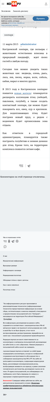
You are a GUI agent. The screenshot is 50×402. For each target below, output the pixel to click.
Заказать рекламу (20, 11)
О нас (5, 256)
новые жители (22, 93)
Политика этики (9, 290)
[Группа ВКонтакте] (5, 241)
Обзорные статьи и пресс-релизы (15, 280)
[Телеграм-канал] (13, 241)
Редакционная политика (12, 275)
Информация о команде (12, 270)
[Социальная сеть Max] (5, 246)
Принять (41, 18)
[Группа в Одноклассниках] (9, 241)
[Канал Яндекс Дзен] (17, 241)
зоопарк (8, 34)
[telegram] (29, 166)
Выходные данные (10, 266)
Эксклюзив (5, 11)
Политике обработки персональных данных (13, 24)
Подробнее (7, 319)
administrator (28, 44)
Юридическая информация (13, 261)
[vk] (21, 166)
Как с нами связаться (11, 285)
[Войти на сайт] (46, 4)
